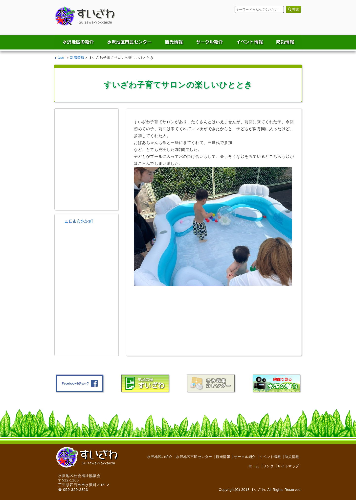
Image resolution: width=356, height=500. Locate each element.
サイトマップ (288, 466)
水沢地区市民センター (194, 457)
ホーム (253, 466)
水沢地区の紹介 (159, 457)
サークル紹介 (245, 457)
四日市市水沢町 (79, 221)
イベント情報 (270, 457)
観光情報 (223, 457)
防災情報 (292, 457)
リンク (268, 466)
